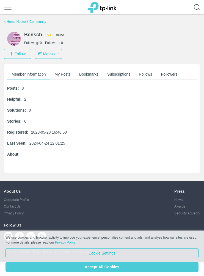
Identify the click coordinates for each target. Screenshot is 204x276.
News (178, 200)
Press (179, 191)
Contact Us (12, 206)
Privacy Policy (14, 213)
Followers (169, 74)
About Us (12, 191)
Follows (145, 74)
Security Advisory (187, 213)
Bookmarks (88, 74)
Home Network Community (25, 22)
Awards (179, 206)
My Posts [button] (63, 74)
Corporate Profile (16, 200)
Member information (29, 74)
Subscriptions (118, 74)
